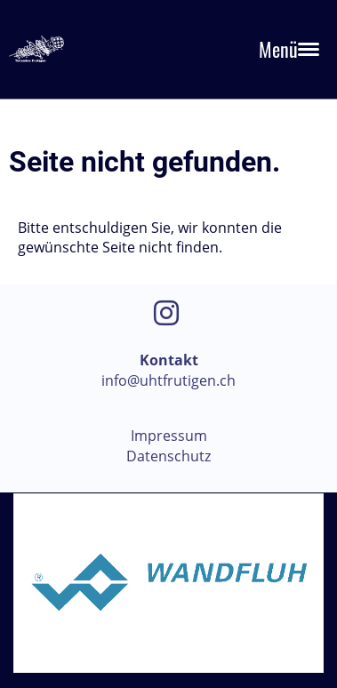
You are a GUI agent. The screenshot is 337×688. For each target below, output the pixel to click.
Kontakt (169, 360)
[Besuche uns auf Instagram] (166, 312)
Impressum (169, 435)
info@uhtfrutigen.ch (168, 380)
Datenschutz (168, 456)
